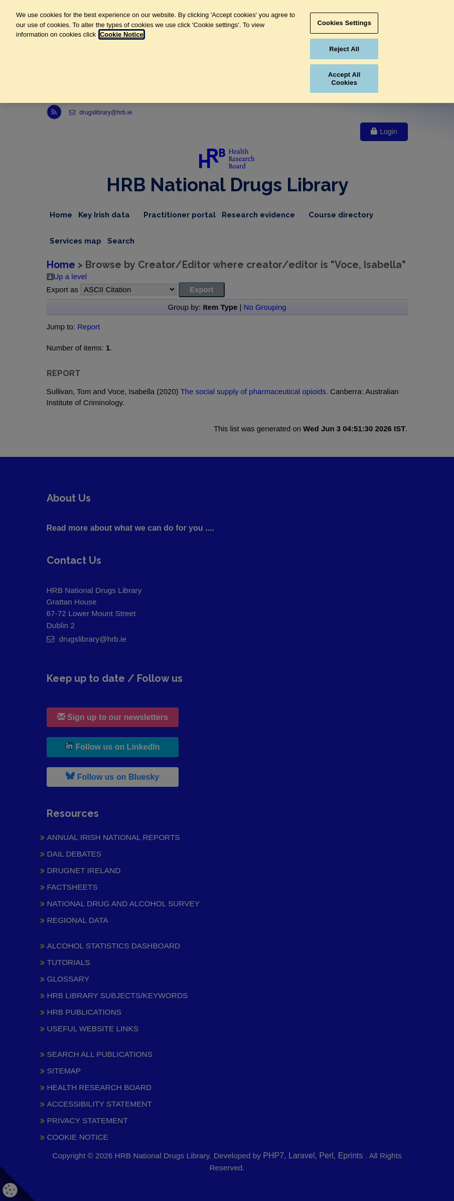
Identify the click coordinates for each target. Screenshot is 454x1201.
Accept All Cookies (344, 78)
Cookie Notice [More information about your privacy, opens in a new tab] (121, 34)
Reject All (344, 49)
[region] (227, 51)
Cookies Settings (345, 23)
